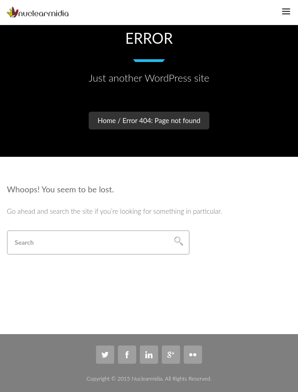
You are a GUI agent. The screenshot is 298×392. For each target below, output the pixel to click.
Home (107, 120)
